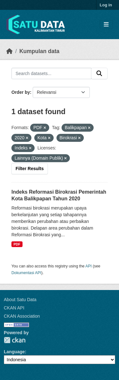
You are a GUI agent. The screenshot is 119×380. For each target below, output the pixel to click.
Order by (20, 92)
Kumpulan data (39, 51)
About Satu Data (20, 299)
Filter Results (30, 168)
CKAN (14, 340)
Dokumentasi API (26, 273)
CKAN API (14, 307)
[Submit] (99, 73)
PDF (17, 244)
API (88, 266)
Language (14, 351)
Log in (106, 5)
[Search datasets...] (51, 73)
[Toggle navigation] (106, 24)
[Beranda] (9, 51)
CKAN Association (22, 316)
